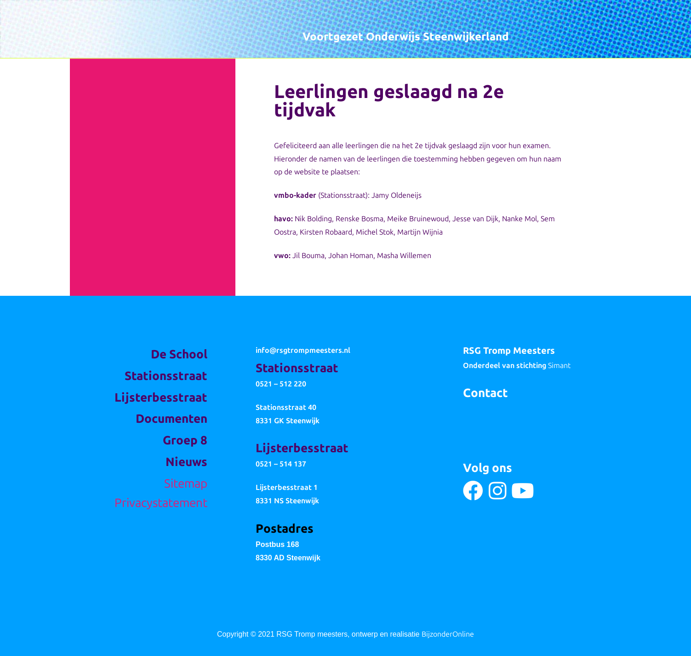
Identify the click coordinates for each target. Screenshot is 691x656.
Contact (485, 393)
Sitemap (185, 484)
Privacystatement (160, 503)
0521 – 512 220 (281, 384)
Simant (559, 365)
